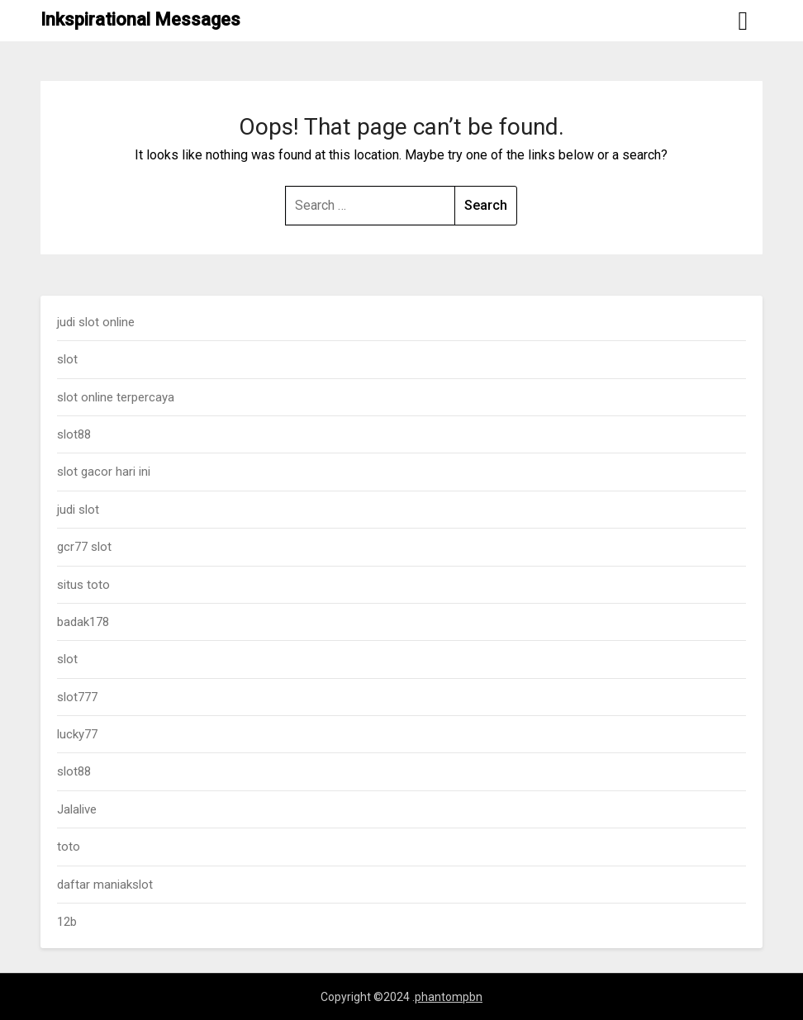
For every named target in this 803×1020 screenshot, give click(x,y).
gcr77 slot (84, 546)
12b (67, 921)
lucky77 (77, 734)
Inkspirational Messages (140, 19)
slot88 (74, 434)
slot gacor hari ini (103, 471)
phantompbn (448, 996)
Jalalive (77, 809)
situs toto (83, 584)
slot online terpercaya (115, 397)
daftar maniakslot (105, 884)
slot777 (77, 697)
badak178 (83, 621)
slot (67, 359)
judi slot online (96, 322)
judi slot (78, 509)
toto (68, 846)
